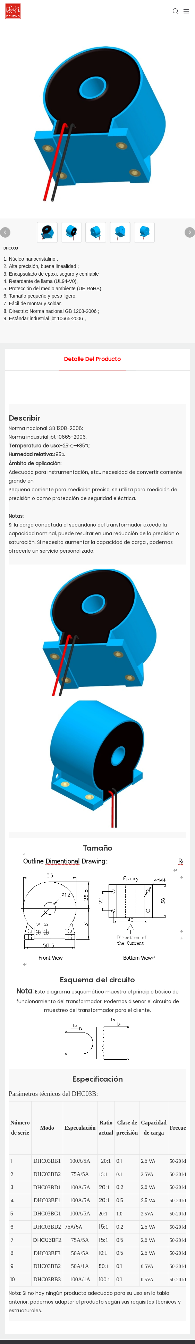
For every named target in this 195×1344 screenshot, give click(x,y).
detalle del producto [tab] (92, 359)
